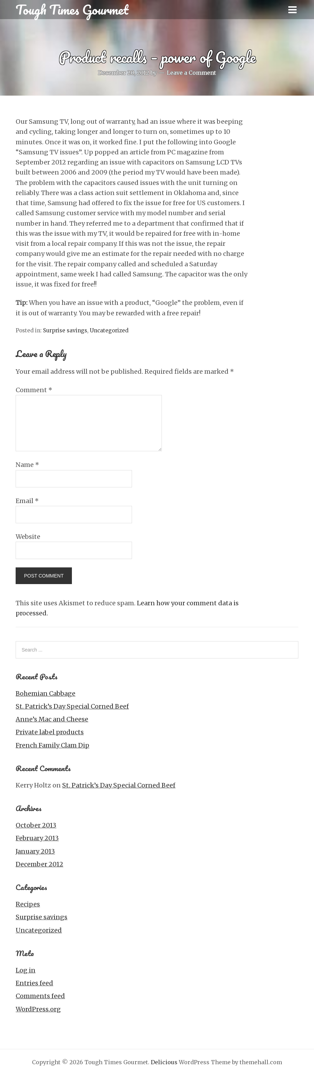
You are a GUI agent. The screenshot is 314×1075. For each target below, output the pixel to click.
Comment (34, 390)
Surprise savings (65, 330)
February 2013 (37, 838)
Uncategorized (109, 330)
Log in (25, 970)
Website (28, 537)
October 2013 (36, 825)
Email (27, 501)
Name (27, 465)
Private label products (50, 732)
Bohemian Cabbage (45, 693)
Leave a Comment (191, 72)
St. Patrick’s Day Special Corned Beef (72, 706)
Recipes (28, 904)
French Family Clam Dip (52, 745)
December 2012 (39, 864)
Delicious (164, 1062)
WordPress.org (38, 1009)
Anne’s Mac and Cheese (52, 719)
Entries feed (34, 983)
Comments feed (40, 996)
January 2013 (35, 851)
